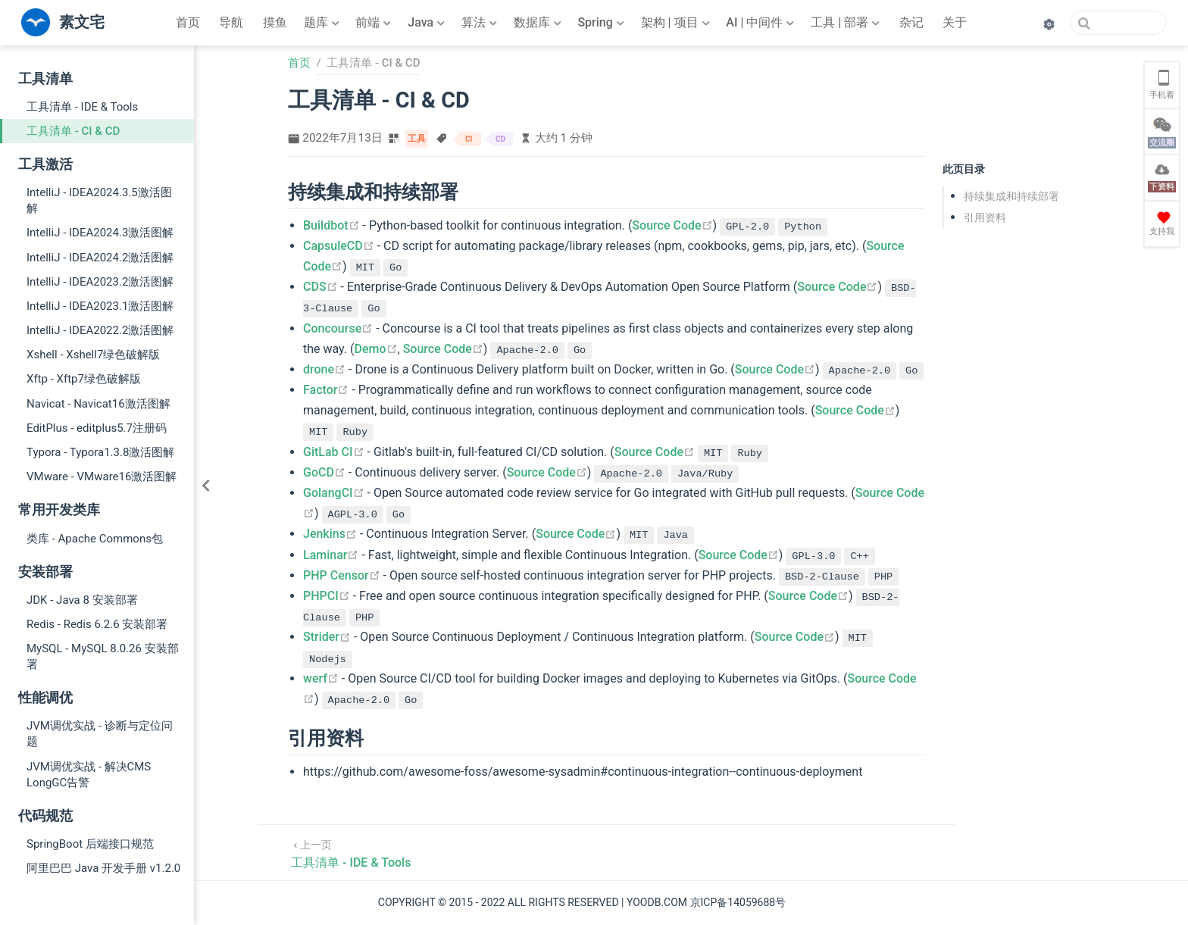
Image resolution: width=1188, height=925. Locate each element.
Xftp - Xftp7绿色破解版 (84, 379)
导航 (231, 22)
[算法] (480, 23)
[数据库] (539, 23)
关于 (955, 22)
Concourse (338, 328)
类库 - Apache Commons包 (95, 538)
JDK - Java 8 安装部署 (82, 600)
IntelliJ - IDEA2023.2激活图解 (100, 282)
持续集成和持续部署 (1011, 196)
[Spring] (602, 23)
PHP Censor (341, 575)
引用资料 (985, 217)
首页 (188, 22)
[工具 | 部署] (847, 23)
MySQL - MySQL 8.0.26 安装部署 (103, 656)
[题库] (323, 23)
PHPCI (326, 596)
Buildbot (331, 225)
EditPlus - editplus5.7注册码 (97, 428)
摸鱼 (275, 22)
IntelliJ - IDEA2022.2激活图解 (100, 330)
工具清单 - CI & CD (73, 131)
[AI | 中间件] (761, 23)
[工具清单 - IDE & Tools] (351, 852)
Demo (376, 349)
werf (321, 678)
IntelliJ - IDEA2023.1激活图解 (100, 306)
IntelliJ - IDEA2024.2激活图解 (100, 257)
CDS (320, 287)
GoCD (324, 472)
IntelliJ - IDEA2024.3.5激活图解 (99, 200)
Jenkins (330, 534)
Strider (327, 637)
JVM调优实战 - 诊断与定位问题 (100, 733)
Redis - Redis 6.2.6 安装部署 (97, 624)
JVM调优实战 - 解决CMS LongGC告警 (89, 774)
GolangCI (333, 493)
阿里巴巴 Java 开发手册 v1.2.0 (103, 868)
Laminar (330, 555)
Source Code (672, 225)
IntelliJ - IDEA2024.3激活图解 (100, 232)
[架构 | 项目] (677, 23)
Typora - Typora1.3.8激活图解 (100, 452)
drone (324, 369)
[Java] (428, 23)
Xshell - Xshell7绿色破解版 (93, 354)
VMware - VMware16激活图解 (102, 476)
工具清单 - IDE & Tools (82, 107)
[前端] (374, 23)
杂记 (911, 22)
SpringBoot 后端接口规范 (90, 844)
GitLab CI (333, 452)
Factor (326, 390)
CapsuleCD (338, 246)
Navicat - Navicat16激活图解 (98, 404)
